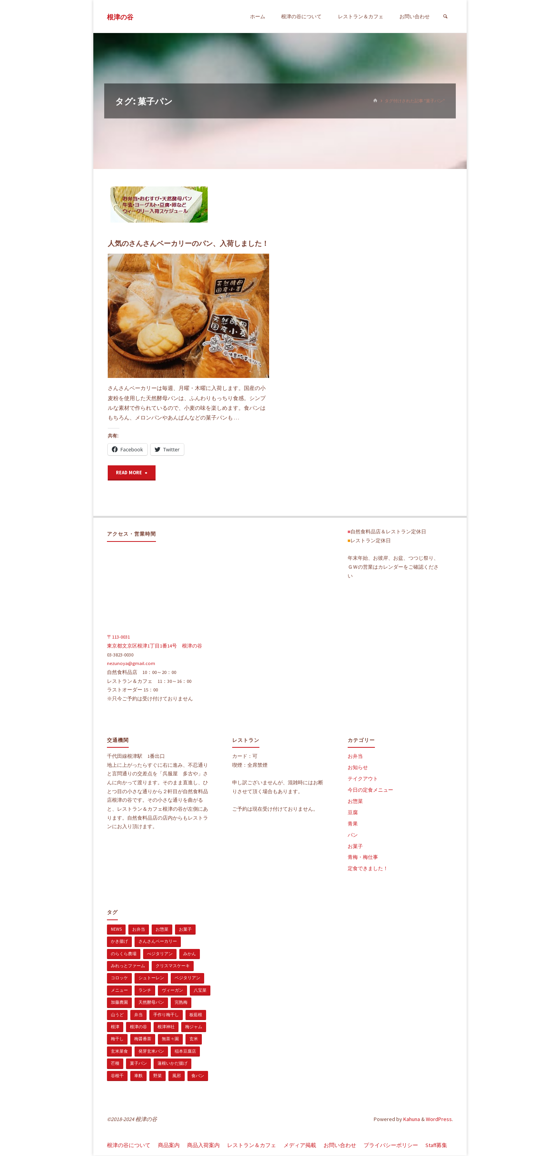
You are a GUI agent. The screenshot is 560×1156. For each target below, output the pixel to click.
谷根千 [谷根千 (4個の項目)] (117, 1076)
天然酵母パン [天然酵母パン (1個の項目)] (151, 1002)
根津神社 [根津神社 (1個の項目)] (166, 1027)
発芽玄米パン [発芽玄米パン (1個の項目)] (151, 1051)
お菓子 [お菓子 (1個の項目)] (185, 929)
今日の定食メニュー (370, 790)
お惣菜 (355, 801)
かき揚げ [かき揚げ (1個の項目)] (119, 941)
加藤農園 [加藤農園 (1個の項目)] (119, 1002)
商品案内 (169, 1145)
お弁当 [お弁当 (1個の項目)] (138, 929)
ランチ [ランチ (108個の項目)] (144, 990)
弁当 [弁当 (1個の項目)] (138, 1015)
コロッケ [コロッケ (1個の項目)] (119, 978)
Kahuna (411, 1119)
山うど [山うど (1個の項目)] (117, 1015)
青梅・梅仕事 (363, 857)
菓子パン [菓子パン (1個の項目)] (138, 1063)
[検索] (445, 16)
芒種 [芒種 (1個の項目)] (115, 1063)
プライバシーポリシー (391, 1145)
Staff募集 (436, 1145)
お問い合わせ (340, 1145)
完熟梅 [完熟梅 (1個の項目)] (181, 1002)
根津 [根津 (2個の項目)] (115, 1027)
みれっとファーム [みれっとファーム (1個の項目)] (128, 966)
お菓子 (355, 847)
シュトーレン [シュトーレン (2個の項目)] (151, 978)
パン (353, 835)
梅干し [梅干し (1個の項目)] (117, 1039)
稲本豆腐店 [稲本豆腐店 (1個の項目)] (185, 1051)
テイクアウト (363, 779)
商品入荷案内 (203, 1145)
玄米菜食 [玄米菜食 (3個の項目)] (119, 1051)
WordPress (439, 1119)
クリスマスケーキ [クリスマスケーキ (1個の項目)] (173, 966)
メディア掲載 (300, 1145)
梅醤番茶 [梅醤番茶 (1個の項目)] (142, 1039)
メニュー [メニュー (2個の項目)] (119, 990)
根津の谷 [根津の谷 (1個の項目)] (138, 1027)
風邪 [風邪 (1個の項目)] (176, 1076)
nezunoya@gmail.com (131, 664)
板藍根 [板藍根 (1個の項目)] (195, 1015)
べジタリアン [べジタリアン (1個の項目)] (160, 954)
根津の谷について (128, 1145)
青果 (353, 824)
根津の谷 (120, 17)
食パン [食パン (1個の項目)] (197, 1076)
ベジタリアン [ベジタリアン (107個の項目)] (187, 978)
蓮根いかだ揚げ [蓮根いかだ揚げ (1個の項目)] (172, 1063)
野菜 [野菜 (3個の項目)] (157, 1076)
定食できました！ (368, 869)
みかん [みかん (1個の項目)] (189, 954)
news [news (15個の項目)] (116, 929)
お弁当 (355, 756)
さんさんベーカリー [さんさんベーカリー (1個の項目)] (157, 941)
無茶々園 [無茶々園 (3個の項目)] (170, 1039)
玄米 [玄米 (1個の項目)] (193, 1039)
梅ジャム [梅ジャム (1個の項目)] (193, 1027)
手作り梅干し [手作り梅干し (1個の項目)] (166, 1015)
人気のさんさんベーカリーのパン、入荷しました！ (188, 243)
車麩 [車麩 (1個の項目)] (138, 1076)
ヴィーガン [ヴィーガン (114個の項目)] (172, 990)
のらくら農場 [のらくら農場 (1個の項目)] (123, 954)
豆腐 (353, 813)
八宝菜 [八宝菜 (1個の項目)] (200, 990)
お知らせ (358, 768)
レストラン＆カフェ (251, 1145)
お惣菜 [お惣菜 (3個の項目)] (162, 929)
